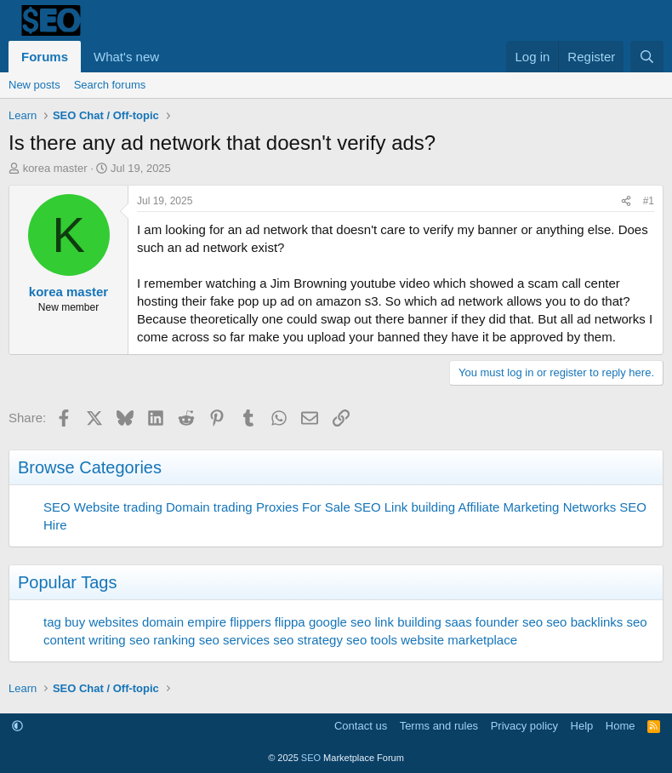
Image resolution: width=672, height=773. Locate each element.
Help (582, 725)
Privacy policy (524, 725)
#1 (648, 201)
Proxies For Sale (303, 507)
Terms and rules (439, 725)
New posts (34, 84)
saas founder (482, 622)
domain (163, 622)
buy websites (102, 622)
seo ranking (162, 640)
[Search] (646, 56)
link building (407, 622)
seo (532, 622)
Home (620, 725)
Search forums (110, 84)
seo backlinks (584, 622)
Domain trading (209, 507)
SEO (57, 507)
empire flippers (229, 622)
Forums (44, 56)
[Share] (626, 201)
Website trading (118, 507)
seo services (234, 640)
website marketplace (459, 640)
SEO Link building (404, 507)
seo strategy (308, 640)
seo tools (371, 640)
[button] (173, 56)
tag (52, 622)
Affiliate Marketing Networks (537, 507)
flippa (290, 622)
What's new (126, 56)
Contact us (360, 725)
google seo (340, 622)
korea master (55, 168)
